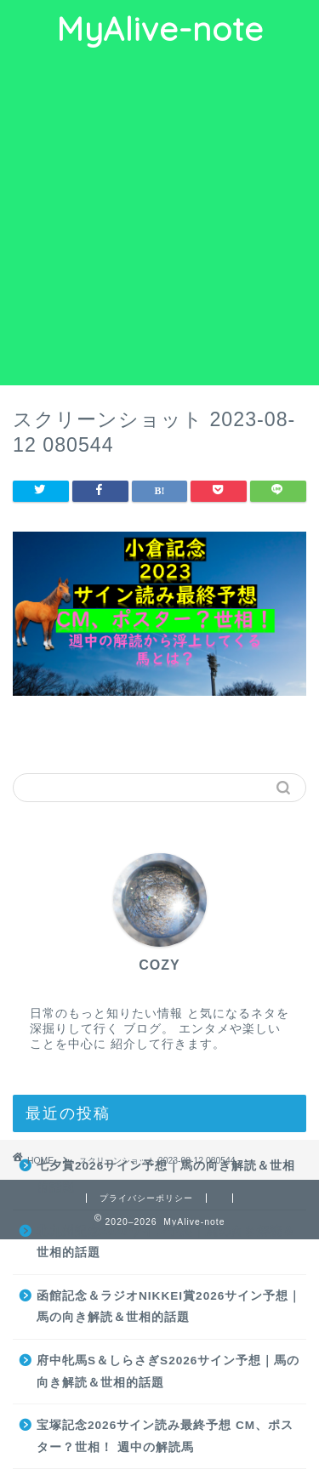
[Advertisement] (159, 217)
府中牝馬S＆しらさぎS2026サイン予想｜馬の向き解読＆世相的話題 (168, 1371)
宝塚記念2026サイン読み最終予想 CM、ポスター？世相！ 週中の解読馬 (165, 1436)
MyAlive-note (160, 29)
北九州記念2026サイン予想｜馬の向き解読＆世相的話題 (166, 1242)
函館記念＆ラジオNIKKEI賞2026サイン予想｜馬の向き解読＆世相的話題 (169, 1307)
